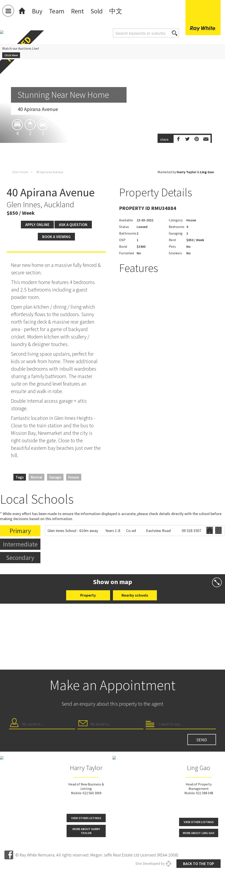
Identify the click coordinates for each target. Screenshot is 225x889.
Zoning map (218, 530)
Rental (36, 477)
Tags (20, 477)
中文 (115, 11)
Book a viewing (56, 236)
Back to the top (198, 863)
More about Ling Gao (198, 833)
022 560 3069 (92, 793)
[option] (112, 126)
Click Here (11, 55)
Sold (97, 11)
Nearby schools (135, 595)
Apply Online (37, 224)
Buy (37, 11)
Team (56, 11)
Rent (77, 11)
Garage (55, 477)
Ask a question (73, 224)
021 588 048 (204, 793)
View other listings (86, 818)
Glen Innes (20, 172)
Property (88, 595)
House (73, 477)
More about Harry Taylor (86, 831)
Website (209, 530)
